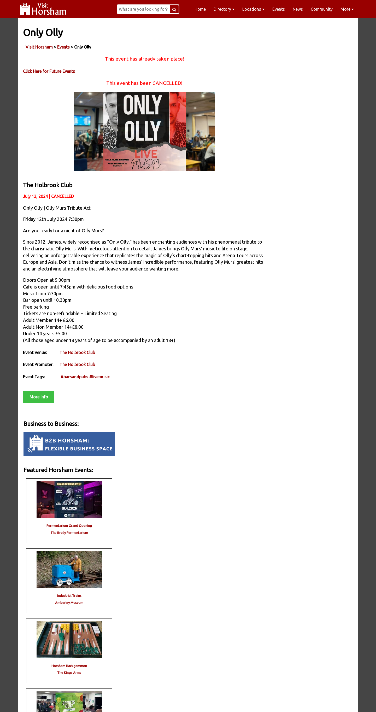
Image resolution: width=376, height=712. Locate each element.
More (347, 9)
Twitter (221, 701)
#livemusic (100, 392)
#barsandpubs (75, 392)
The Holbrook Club (78, 367)
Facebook (88, 701)
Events (278, 9)
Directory (224, 9)
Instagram (154, 701)
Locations (253, 9)
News (298, 9)
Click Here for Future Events (49, 71)
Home (200, 9)
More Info (39, 412)
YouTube (288, 701)
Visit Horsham (39, 46)
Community (322, 9)
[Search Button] (181, 9)
